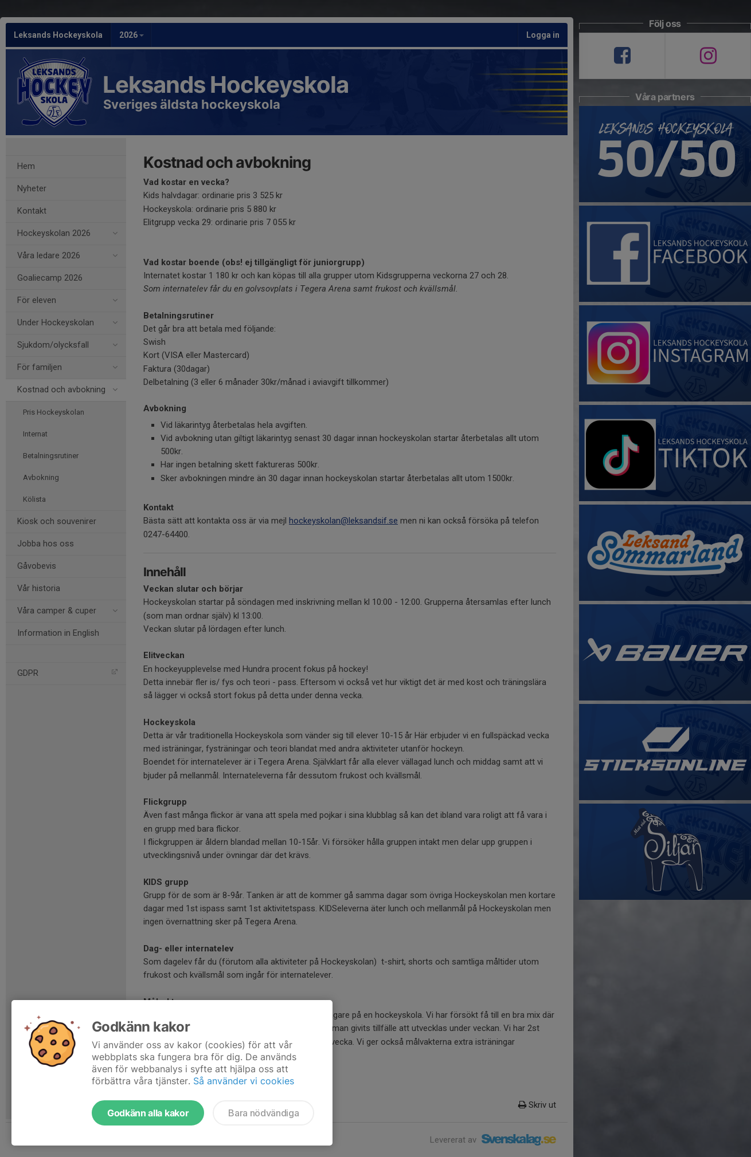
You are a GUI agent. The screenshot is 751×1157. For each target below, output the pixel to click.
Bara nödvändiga (263, 1113)
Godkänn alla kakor (148, 1113)
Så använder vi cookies (243, 1081)
